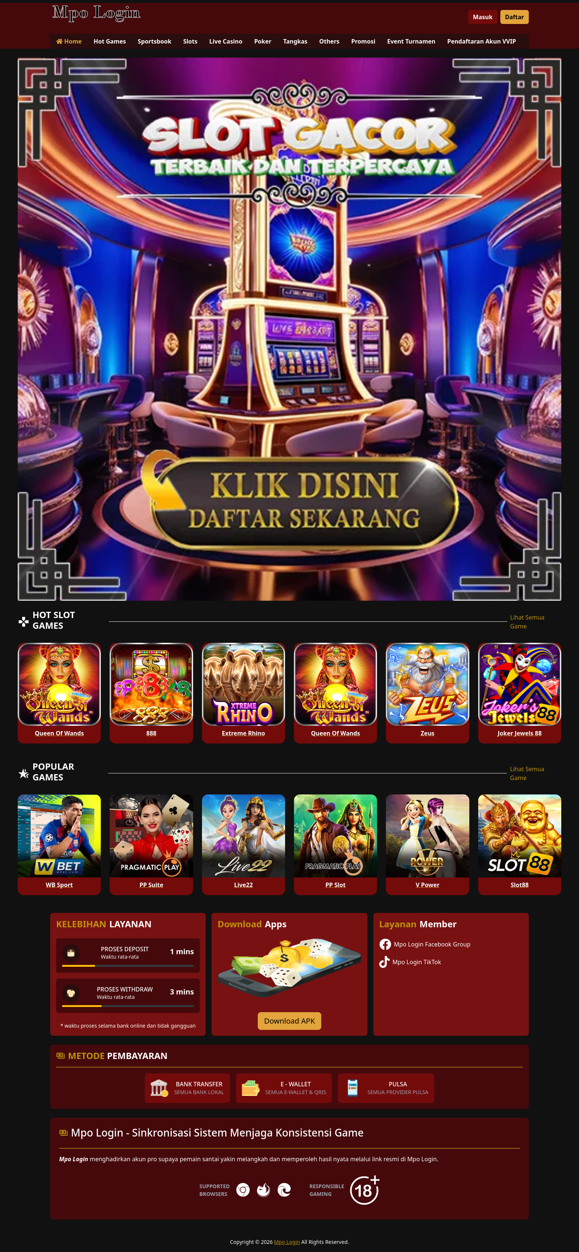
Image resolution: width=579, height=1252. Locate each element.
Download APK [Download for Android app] (289, 1021)
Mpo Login (287, 1241)
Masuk (483, 17)
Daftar (514, 17)
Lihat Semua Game (527, 621)
